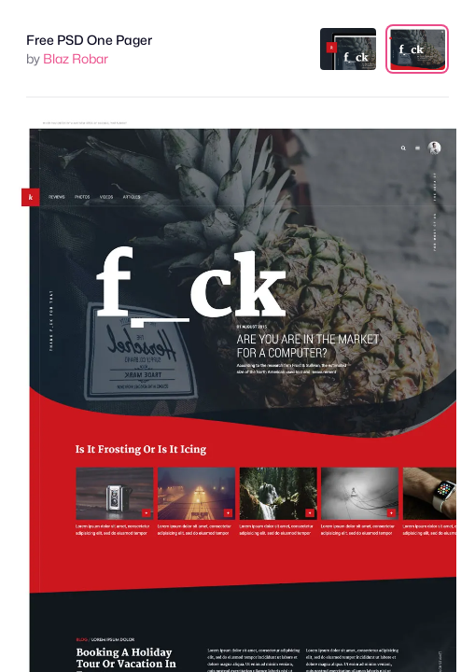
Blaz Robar (75, 58)
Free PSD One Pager (89, 40)
